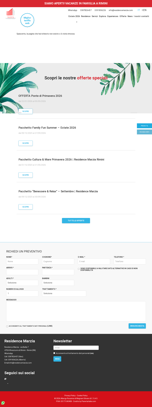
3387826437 (86, 10)
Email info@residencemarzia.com (18, 363)
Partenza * (47, 268)
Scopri (25, 111)
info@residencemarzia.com (121, 10)
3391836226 (100, 10)
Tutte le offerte (76, 221)
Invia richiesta (137, 326)
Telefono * (119, 257)
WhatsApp (72, 10)
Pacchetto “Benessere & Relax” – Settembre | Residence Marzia (58, 191)
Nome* (9, 257)
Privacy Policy (70, 396)
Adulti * (10, 278)
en (144, 10)
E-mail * (81, 257)
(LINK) (49, 326)
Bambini (45, 278)
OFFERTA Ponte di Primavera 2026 (40, 95)
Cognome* (47, 257)
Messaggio (11, 300)
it (139, 10)
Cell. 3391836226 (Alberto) (15, 360)
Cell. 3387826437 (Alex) (13, 357)
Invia (57, 359)
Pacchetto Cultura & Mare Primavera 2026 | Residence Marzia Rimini (61, 159)
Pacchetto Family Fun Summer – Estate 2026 (47, 127)
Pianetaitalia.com (89, 401)
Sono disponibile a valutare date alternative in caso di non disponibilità (108, 269)
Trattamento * (49, 289)
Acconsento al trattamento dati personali (73, 353)
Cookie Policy (82, 396)
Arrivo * (10, 268)
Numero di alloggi (15, 289)
